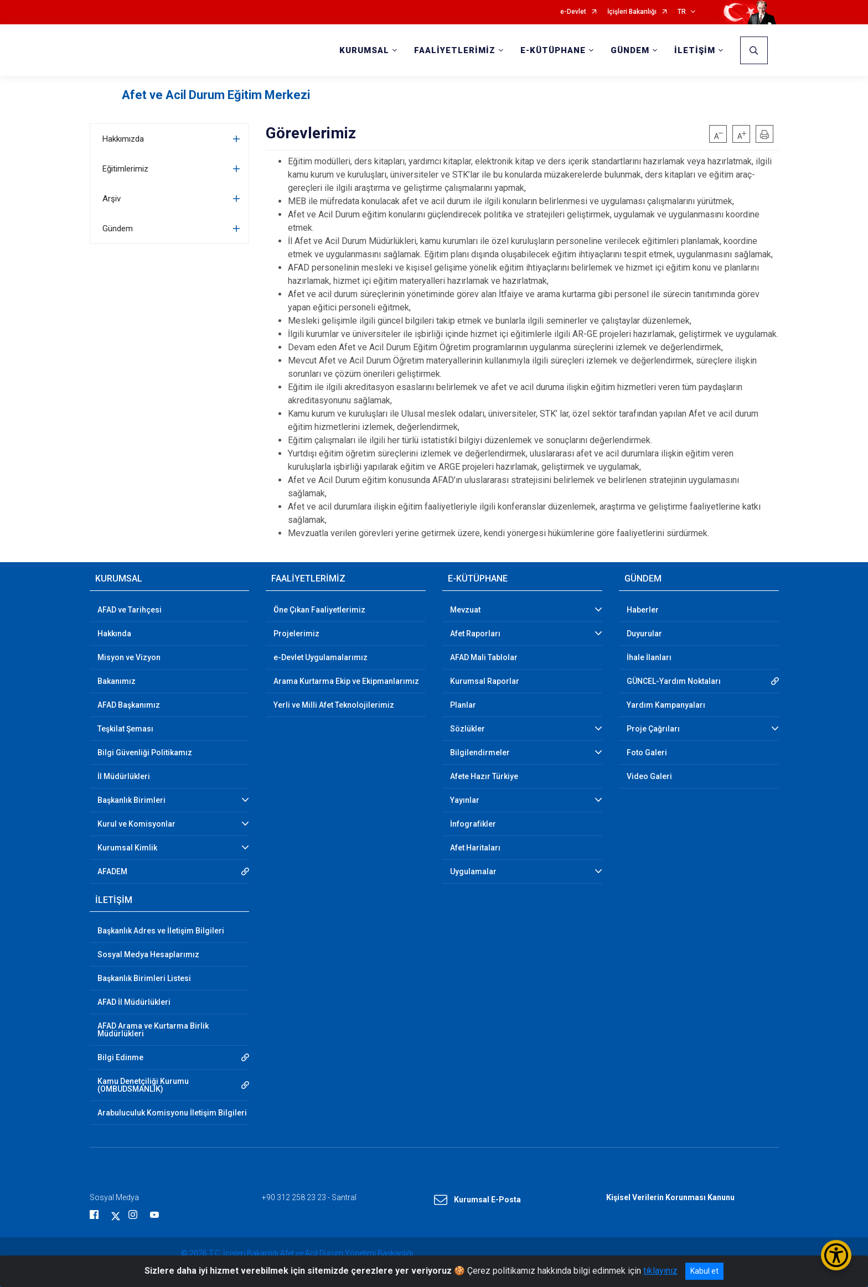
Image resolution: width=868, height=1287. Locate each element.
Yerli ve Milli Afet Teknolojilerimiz (333, 704)
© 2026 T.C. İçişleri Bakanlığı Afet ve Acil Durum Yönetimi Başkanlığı (297, 1253)
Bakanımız (116, 681)
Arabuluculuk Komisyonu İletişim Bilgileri (172, 1112)
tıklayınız (660, 1270)
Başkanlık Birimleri (131, 800)
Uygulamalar (473, 871)
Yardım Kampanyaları (666, 704)
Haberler (643, 609)
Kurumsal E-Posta (477, 1200)
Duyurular (644, 633)
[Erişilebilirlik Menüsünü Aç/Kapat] (836, 1255)
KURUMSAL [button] (364, 50)
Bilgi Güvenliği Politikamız (144, 752)
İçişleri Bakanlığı (632, 11)
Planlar (463, 704)
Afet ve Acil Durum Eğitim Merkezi (216, 95)
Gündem (117, 228)
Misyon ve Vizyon (129, 657)
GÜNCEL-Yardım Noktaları (674, 681)
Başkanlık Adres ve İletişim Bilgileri (160, 930)
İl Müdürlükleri (123, 776)
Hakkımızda (123, 139)
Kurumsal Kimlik (127, 847)
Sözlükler (467, 728)
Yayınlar (464, 800)
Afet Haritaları (475, 847)
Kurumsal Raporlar (484, 681)
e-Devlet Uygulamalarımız (320, 657)
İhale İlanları (649, 657)
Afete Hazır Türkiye (484, 776)
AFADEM (112, 871)
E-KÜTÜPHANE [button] (553, 50)
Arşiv (111, 199)
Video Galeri (649, 776)
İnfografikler (473, 823)
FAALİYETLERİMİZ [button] (454, 50)
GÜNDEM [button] (630, 50)
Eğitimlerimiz (125, 169)
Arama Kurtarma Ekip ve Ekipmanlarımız (346, 681)
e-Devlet (573, 11)
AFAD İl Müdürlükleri (133, 1002)
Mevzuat (465, 609)
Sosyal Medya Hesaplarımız (148, 954)
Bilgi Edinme (120, 1057)
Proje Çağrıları (653, 728)
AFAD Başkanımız (128, 704)
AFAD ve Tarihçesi (129, 609)
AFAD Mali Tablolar (484, 657)
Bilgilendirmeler (480, 752)
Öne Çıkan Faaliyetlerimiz (319, 609)
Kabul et (704, 1271)
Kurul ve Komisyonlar (136, 823)
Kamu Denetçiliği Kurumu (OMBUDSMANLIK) (143, 1085)
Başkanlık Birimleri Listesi (144, 978)
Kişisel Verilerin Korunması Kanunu (670, 1197)
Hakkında (114, 633)
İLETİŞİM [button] (694, 50)
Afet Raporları (475, 633)
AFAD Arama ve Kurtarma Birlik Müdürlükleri (153, 1029)
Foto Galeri (647, 752)
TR (682, 11)
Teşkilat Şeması (125, 728)
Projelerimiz (296, 633)
